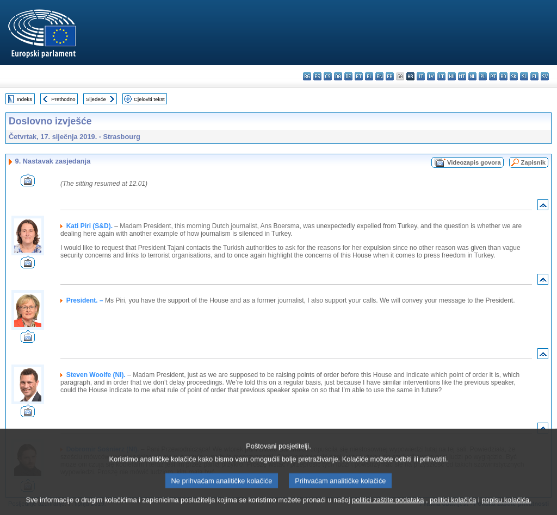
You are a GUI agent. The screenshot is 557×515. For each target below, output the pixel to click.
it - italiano (421, 76)
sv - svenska (545, 76)
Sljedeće (96, 99)
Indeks (24, 99)
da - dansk (338, 76)
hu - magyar (452, 76)
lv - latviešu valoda (431, 76)
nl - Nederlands (472, 76)
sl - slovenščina (524, 76)
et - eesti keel (359, 76)
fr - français (390, 76)
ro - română (503, 76)
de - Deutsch (348, 76)
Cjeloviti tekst (149, 99)
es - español (317, 76)
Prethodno (63, 99)
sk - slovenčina (514, 76)
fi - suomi (534, 76)
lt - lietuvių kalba (441, 76)
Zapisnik (533, 162)
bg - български (307, 76)
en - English (379, 76)
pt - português (493, 76)
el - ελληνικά (369, 76)
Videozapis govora (474, 162)
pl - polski (483, 76)
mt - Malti (462, 76)
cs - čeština (328, 76)
